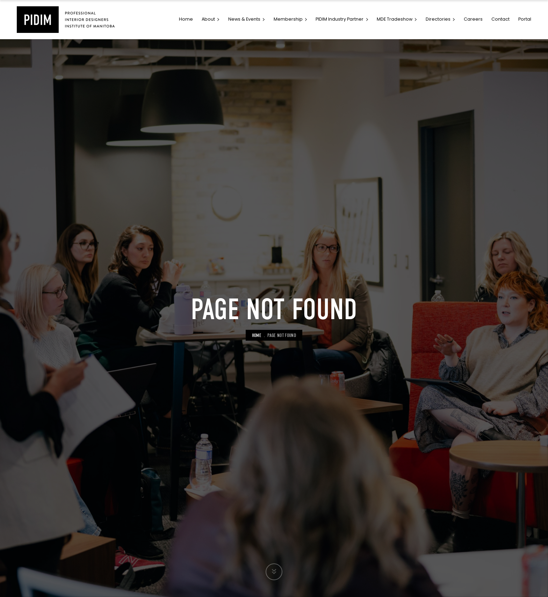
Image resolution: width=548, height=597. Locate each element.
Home (256, 335)
